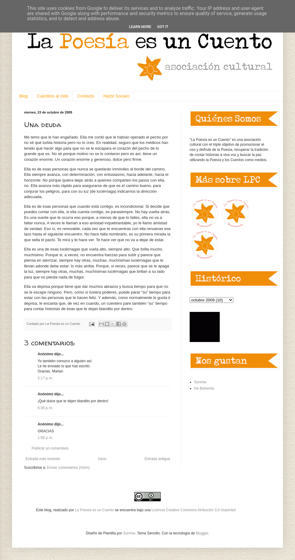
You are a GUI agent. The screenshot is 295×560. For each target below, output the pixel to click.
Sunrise (200, 382)
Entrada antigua (157, 459)
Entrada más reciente (43, 459)
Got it (162, 27)
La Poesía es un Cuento (95, 510)
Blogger (202, 533)
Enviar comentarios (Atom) (68, 467)
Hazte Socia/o (116, 96)
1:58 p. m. (45, 438)
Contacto (85, 96)
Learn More (140, 27)
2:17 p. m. (45, 378)
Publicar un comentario (50, 448)
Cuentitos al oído (52, 96)
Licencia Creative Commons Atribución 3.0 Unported (194, 510)
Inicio (102, 459)
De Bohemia (204, 388)
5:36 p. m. (45, 408)
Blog (23, 96)
